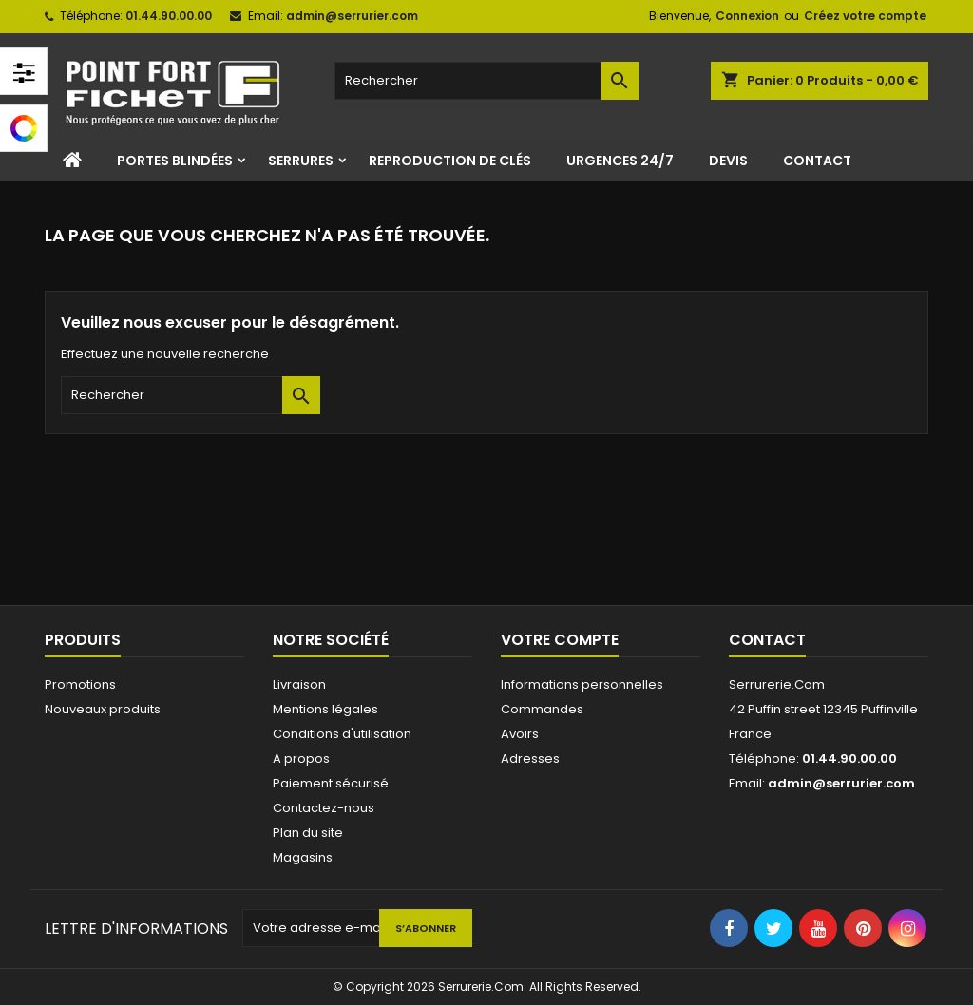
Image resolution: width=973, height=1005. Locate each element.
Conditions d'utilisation (342, 734)
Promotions (80, 684)
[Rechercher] (486, 81)
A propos (301, 758)
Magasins (303, 857)
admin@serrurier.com (352, 16)
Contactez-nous (323, 808)
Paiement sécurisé (331, 783)
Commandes (542, 709)
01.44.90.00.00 (168, 16)
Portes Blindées (175, 160)
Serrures (301, 160)
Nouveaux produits (103, 709)
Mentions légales (325, 709)
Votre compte (560, 640)
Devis (728, 160)
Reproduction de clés (450, 160)
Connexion (747, 16)
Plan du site (308, 833)
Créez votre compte (865, 16)
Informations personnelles (582, 684)
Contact (817, 160)
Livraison (299, 684)
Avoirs (520, 734)
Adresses (530, 758)
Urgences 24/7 (620, 160)
